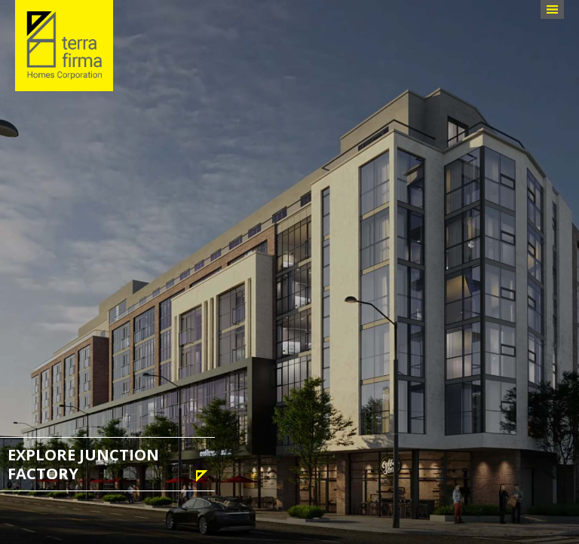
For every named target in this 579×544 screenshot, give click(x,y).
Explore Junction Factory (83, 464)
